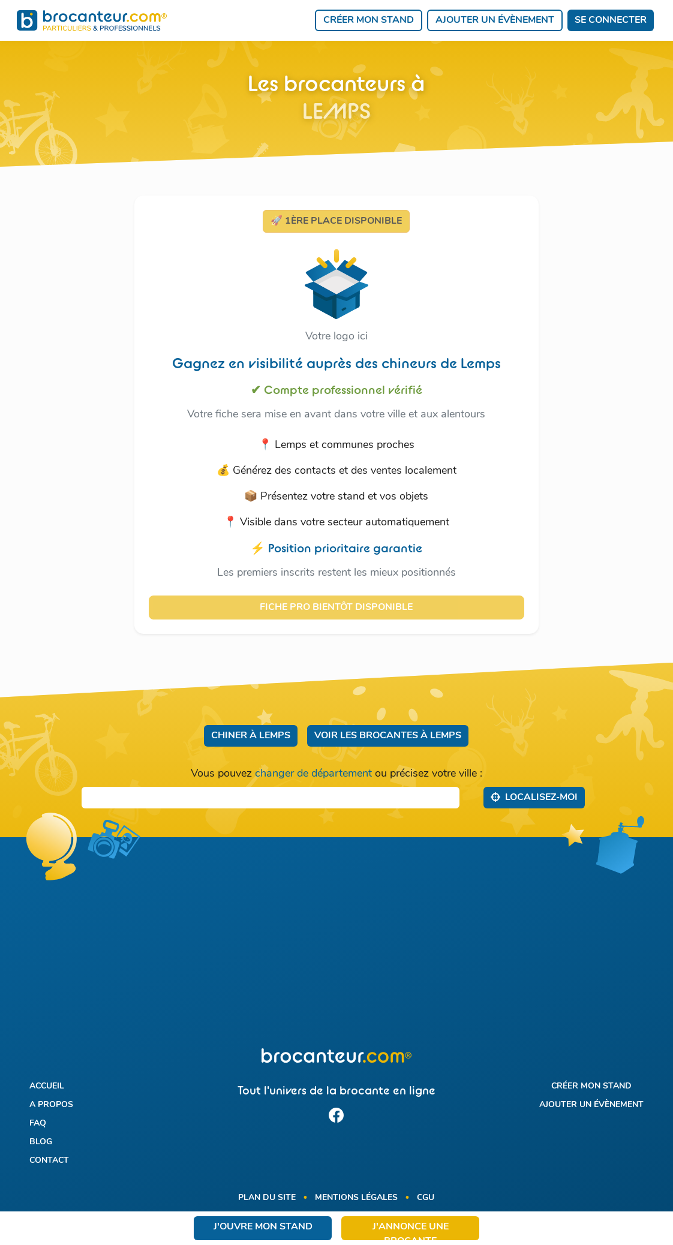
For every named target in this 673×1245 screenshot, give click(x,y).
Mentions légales (356, 1197)
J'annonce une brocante (410, 1231)
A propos (51, 1104)
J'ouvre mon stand (263, 1227)
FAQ (37, 1123)
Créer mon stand (368, 20)
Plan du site (267, 1197)
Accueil (46, 1086)
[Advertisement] (336, 950)
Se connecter (611, 20)
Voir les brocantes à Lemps (387, 736)
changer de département (313, 774)
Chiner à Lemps (250, 736)
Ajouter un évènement (494, 20)
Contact (49, 1160)
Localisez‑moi (534, 797)
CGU (425, 1197)
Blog (40, 1142)
